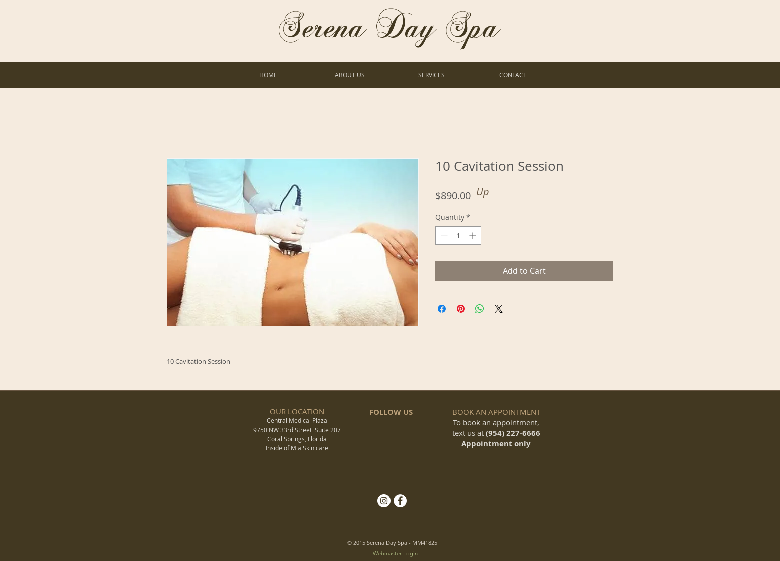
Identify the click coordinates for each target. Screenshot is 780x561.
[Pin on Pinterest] (461, 309)
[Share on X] (499, 309)
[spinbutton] (458, 235)
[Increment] (473, 235)
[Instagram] (384, 500)
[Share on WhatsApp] (480, 309)
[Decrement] (443, 235)
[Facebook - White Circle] (400, 500)
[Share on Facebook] (442, 309)
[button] (431, 75)
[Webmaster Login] (395, 554)
